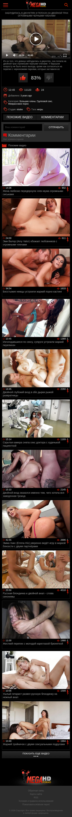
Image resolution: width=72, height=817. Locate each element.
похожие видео (20, 117)
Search (66, 5)
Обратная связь (36, 790)
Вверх (66, 810)
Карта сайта (36, 794)
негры (40, 109)
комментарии (52, 117)
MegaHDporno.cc (46, 6)
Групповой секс (44, 101)
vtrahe (20, 109)
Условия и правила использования (36, 801)
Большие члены (28, 101)
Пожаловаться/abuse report (36, 804)
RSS (36, 797)
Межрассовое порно (18, 104)
